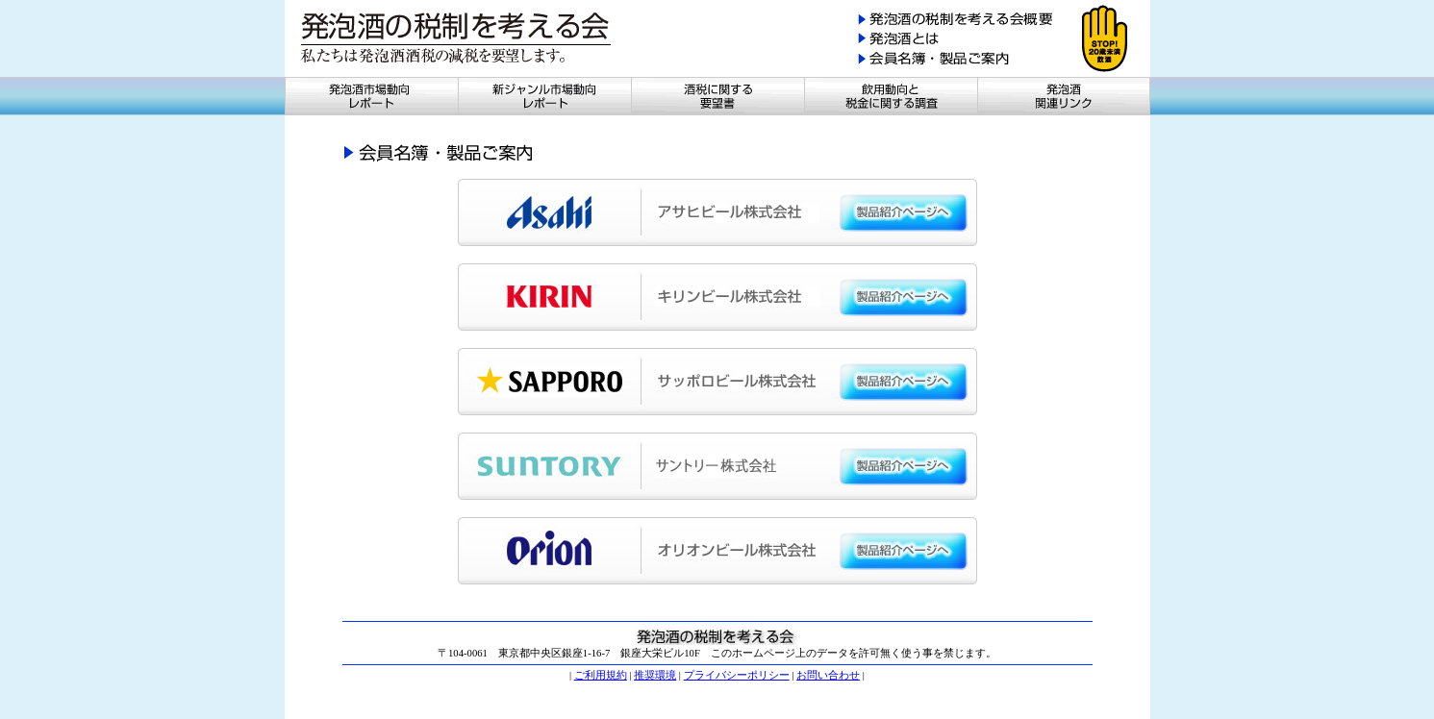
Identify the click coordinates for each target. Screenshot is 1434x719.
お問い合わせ (828, 675)
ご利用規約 (600, 675)
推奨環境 (655, 675)
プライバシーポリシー (737, 675)
